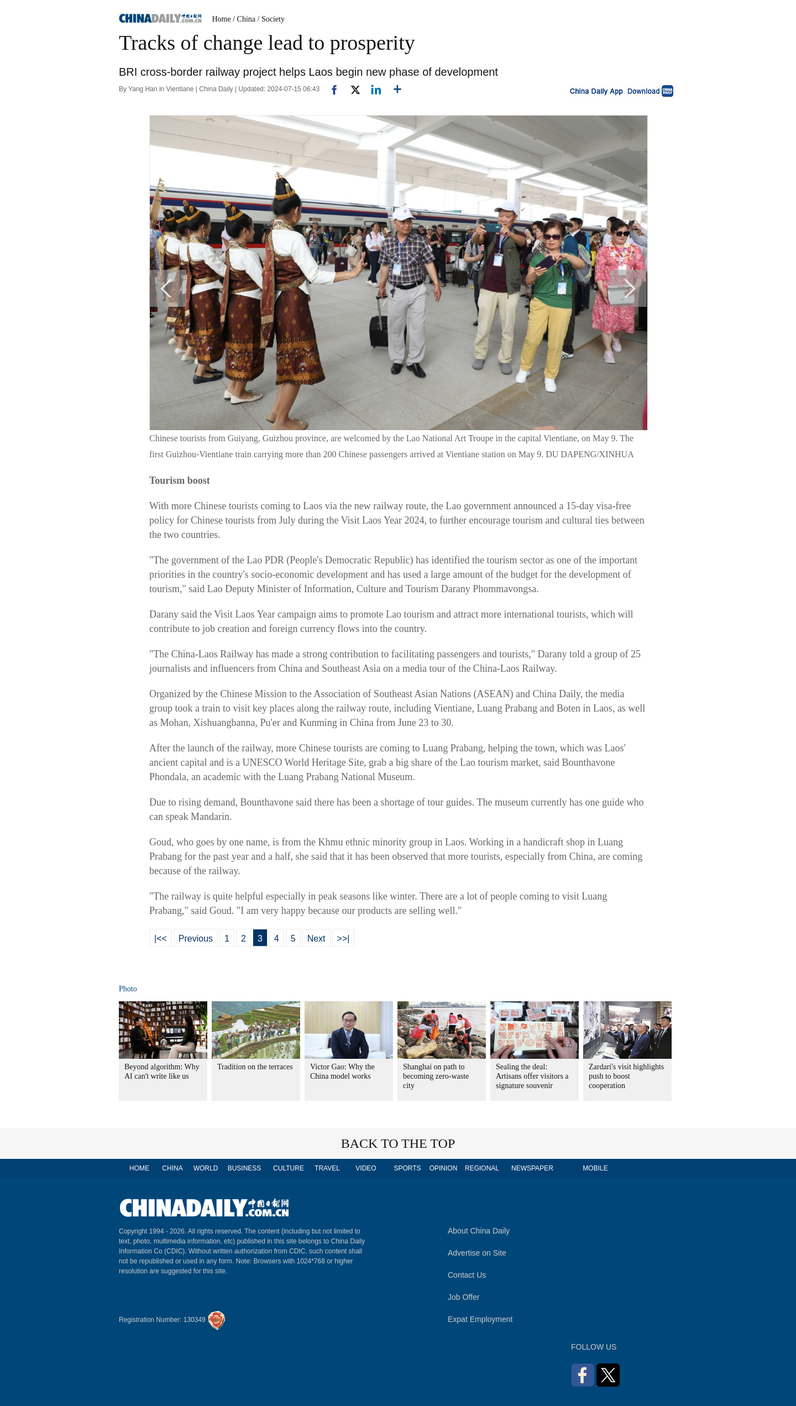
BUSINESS (244, 1168)
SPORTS (407, 1168)
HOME (139, 1168)
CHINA (172, 1168)
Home (221, 19)
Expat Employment (480, 1319)
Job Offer (463, 1297)
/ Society (271, 19)
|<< (160, 938)
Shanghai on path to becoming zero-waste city (436, 1076)
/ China (244, 19)
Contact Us (467, 1275)
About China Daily (479, 1230)
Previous (196, 938)
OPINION (444, 1168)
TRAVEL (327, 1168)
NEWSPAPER (531, 1168)
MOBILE (595, 1168)
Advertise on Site (477, 1252)
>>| (343, 938)
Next (316, 938)
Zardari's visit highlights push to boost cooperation (626, 1076)
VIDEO (365, 1168)
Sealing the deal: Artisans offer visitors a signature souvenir (532, 1076)
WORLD (205, 1168)
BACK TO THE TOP (398, 1143)
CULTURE (288, 1168)
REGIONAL (482, 1168)
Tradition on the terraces (255, 1067)
